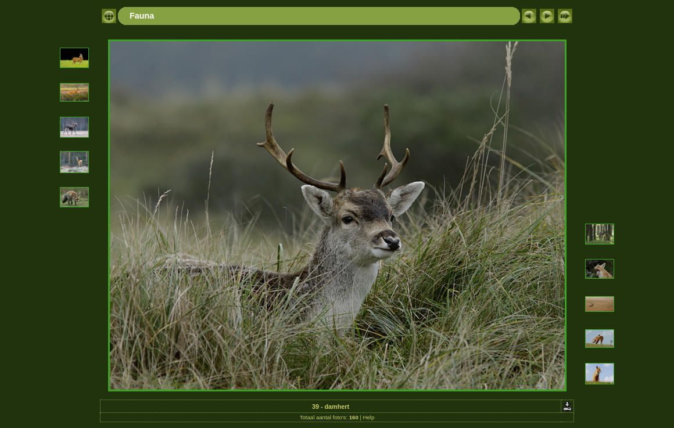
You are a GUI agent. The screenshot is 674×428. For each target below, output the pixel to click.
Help (369, 417)
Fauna (142, 15)
